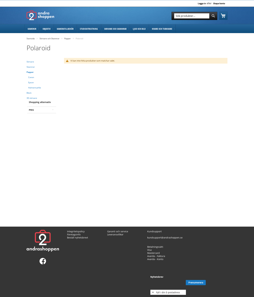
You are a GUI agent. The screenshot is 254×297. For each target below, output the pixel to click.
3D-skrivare (32, 98)
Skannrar (31, 67)
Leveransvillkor (115, 234)
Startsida (31, 38)
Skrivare (30, 61)
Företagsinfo (74, 234)
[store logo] (40, 15)
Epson (31, 82)
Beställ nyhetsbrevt (77, 237)
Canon (31, 77)
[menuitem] (32, 28)
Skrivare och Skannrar (49, 38)
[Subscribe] (217, 282)
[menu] (127, 28)
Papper (67, 38)
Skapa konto (219, 3)
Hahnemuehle (34, 87)
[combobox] (194, 15)
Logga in (202, 3)
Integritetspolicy (76, 231)
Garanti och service (117, 231)
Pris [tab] (31, 109)
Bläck (29, 92)
